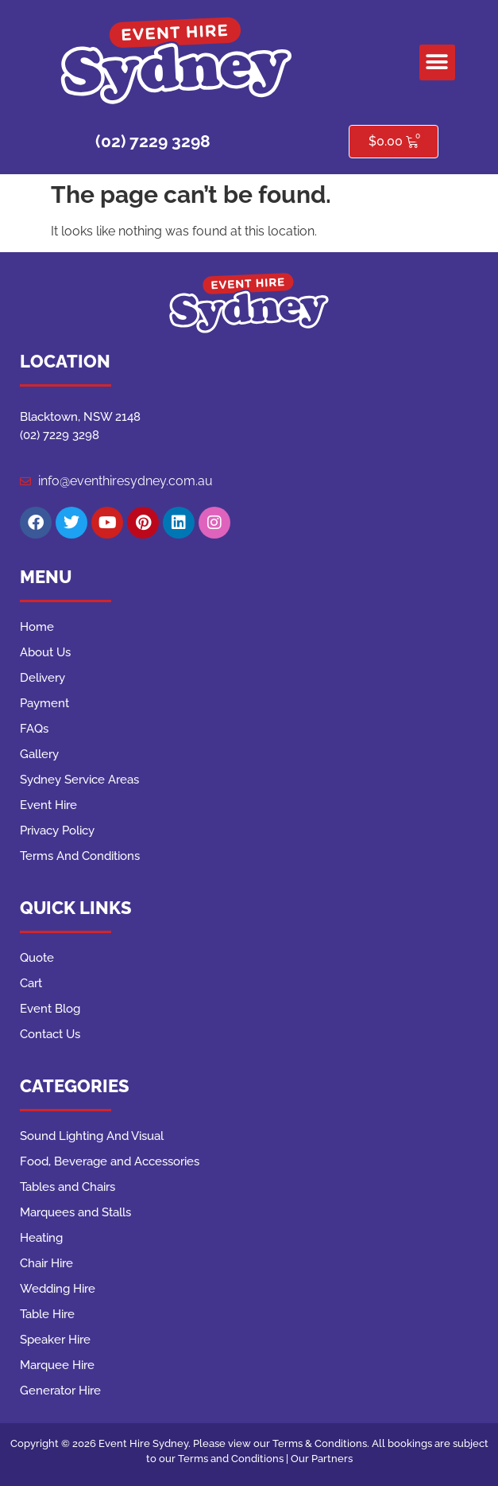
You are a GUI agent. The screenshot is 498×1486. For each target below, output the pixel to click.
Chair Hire (46, 1263)
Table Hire (47, 1314)
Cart (31, 983)
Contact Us (50, 1034)
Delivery (42, 678)
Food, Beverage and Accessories (109, 1161)
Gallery (39, 754)
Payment (44, 703)
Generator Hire (60, 1390)
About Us (45, 652)
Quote (37, 958)
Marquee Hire (57, 1365)
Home (37, 627)
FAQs (34, 729)
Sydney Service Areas (79, 779)
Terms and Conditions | (234, 1459)
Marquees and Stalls (75, 1212)
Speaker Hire (55, 1339)
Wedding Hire (57, 1289)
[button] (437, 62)
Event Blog (50, 1009)
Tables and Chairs (67, 1187)
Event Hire (48, 805)
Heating (41, 1238)
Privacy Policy (57, 830)
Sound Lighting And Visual (92, 1136)
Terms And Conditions (80, 856)
